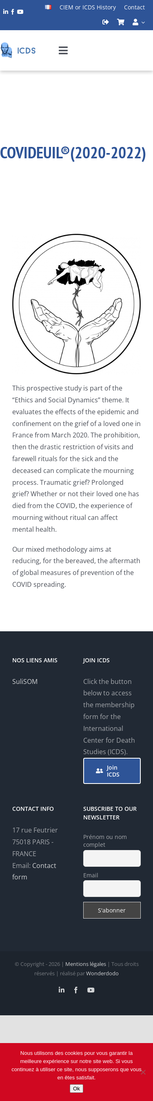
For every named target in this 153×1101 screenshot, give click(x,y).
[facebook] (12, 12)
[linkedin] (5, 12)
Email (90, 875)
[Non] (143, 1072)
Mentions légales (85, 964)
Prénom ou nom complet (105, 840)
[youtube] (20, 12)
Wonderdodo (102, 973)
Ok (76, 1088)
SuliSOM (25, 681)
